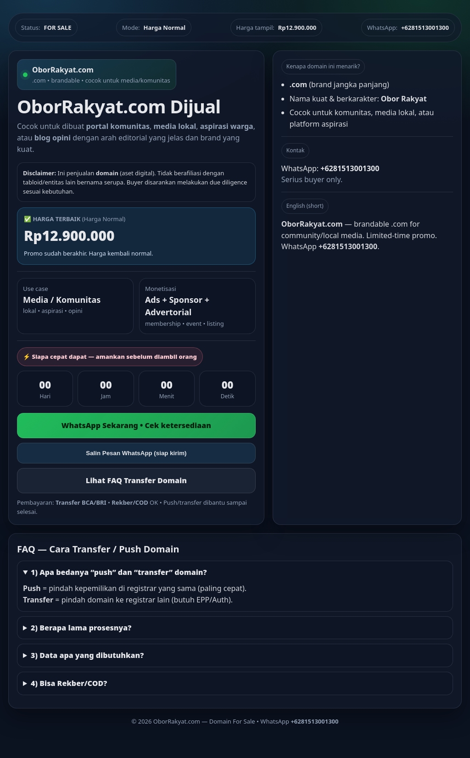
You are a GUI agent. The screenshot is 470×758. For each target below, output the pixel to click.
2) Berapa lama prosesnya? (81, 628)
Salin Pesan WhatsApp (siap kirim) (136, 453)
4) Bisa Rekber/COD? (69, 683)
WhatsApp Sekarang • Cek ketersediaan (136, 425)
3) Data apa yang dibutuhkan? (87, 655)
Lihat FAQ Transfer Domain (136, 480)
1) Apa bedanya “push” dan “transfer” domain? (119, 572)
